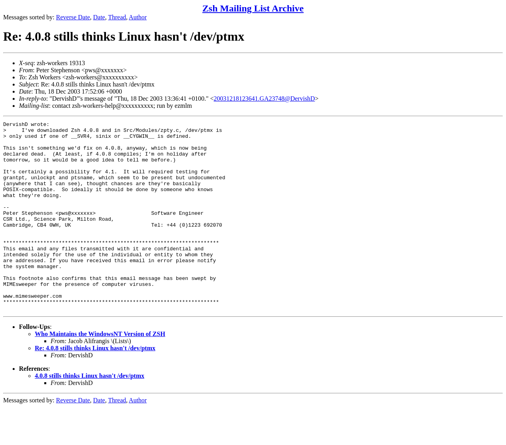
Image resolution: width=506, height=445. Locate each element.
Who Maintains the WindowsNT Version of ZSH (100, 371)
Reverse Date (73, 17)
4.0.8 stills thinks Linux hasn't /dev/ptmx (89, 413)
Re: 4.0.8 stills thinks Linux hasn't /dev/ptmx (95, 386)
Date (99, 17)
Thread (117, 17)
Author (138, 17)
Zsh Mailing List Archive (253, 8)
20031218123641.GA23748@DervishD (264, 98)
